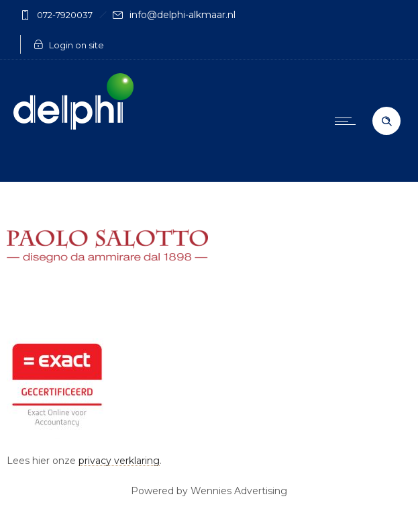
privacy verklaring (119, 461)
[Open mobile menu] (348, 120)
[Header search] (386, 121)
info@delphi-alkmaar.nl (182, 15)
